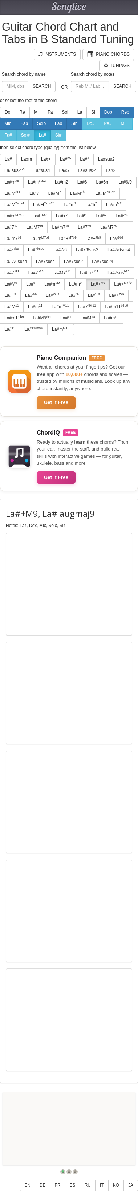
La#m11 (116, 307)
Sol (65, 112)
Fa (50, 112)
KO (116, 1185)
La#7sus (118, 272)
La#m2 (61, 182)
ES (73, 1185)
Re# (107, 123)
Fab (24, 123)
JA (130, 1185)
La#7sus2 (73, 261)
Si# (58, 135)
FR (58, 1185)
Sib (74, 123)
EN (27, 1185)
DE (43, 1185)
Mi (36, 112)
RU (88, 1185)
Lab (58, 123)
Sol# (25, 135)
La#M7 (35, 227)
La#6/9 (125, 182)
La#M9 (42, 318)
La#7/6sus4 (118, 249)
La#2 (111, 170)
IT (102, 1185)
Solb (41, 123)
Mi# (124, 123)
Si (93, 112)
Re (22, 112)
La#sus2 (106, 159)
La (79, 112)
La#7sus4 (45, 261)
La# (42, 135)
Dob (108, 112)
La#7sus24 (102, 261)
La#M (54, 193)
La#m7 (60, 227)
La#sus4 (41, 170)
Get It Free (56, 402)
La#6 (82, 182)
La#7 (34, 193)
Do (7, 112)
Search (42, 86)
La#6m (103, 182)
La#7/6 (60, 249)
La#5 (64, 170)
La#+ (46, 159)
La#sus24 (87, 170)
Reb (125, 112)
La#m (26, 159)
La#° (84, 159)
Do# (90, 123)
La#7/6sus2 (87, 249)
